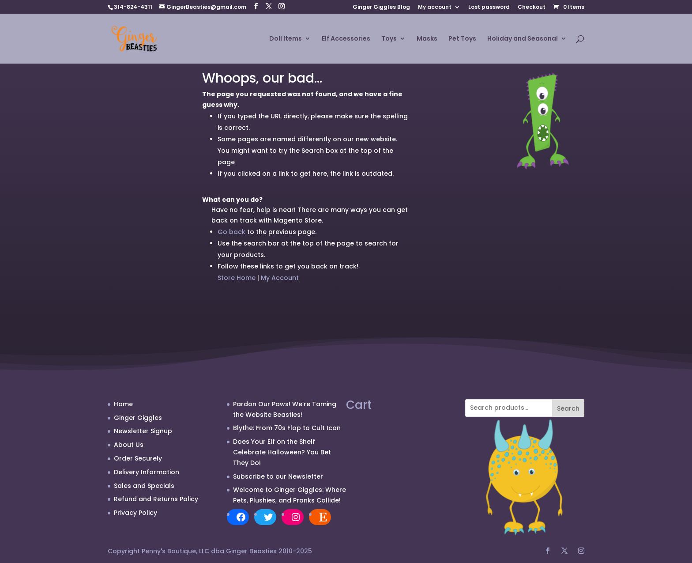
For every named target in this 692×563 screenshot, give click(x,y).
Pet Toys (462, 39)
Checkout (531, 7)
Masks (427, 39)
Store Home (237, 277)
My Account (280, 277)
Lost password (489, 7)
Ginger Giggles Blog (381, 7)
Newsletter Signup (143, 431)
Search (568, 408)
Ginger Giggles (138, 417)
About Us (128, 444)
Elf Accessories (346, 39)
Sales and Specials (144, 485)
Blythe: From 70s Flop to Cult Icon (287, 427)
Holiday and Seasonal (522, 39)
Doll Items (285, 39)
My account (434, 7)
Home (123, 404)
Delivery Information (146, 472)
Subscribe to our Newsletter (278, 476)
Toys (389, 39)
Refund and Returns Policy (156, 499)
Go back (231, 231)
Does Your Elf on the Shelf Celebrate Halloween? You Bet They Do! (282, 452)
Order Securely (138, 458)
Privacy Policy (135, 512)
